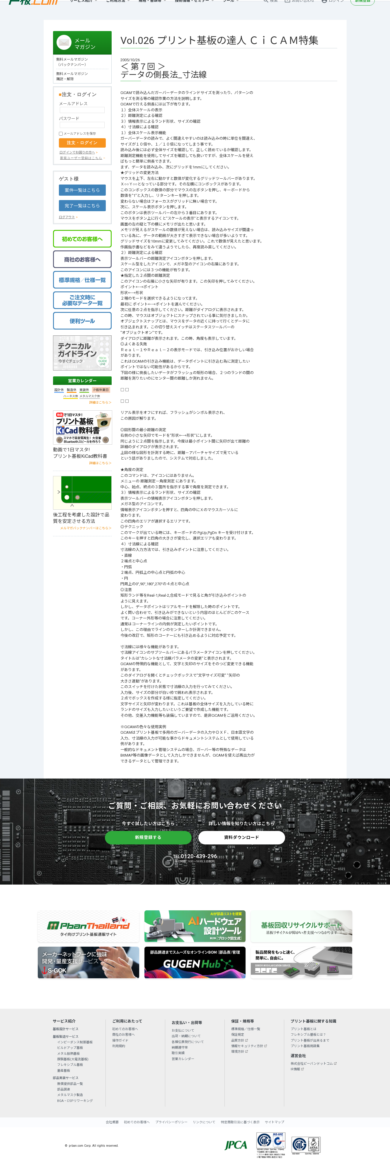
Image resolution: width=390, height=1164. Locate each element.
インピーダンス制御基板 (75, 1042)
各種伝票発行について (188, 1042)
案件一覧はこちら (82, 190)
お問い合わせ (303, 10)
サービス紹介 (81, 10)
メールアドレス (73, 103)
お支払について (183, 1030)
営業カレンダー (82, 380)
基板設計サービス (66, 1029)
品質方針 (237, 1040)
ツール (228, 10)
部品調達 (63, 1089)
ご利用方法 (115, 10)
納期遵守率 (180, 1047)
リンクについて (204, 1122)
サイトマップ (274, 1122)
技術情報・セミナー (192, 10)
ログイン (336, 10)
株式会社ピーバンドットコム (312, 1064)
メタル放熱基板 (68, 1054)
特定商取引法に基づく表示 (240, 1122)
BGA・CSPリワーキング (75, 1101)
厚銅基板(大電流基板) (72, 1059)
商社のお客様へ (123, 1035)
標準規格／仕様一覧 (245, 1029)
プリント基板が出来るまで (310, 1040)
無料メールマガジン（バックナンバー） (72, 62)
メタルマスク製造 (70, 1095)
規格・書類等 (150, 10)
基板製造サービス (66, 1037)
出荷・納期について (186, 1036)
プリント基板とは (303, 1029)
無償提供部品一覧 (70, 1084)
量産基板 (63, 1071)
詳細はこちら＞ (100, 403)
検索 (274, 10)
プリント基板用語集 (305, 1046)
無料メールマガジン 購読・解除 (72, 76)
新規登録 (362, 10)
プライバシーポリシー (171, 1122)
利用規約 (118, 1046)
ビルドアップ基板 (70, 1048)
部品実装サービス (66, 1078)
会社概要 (112, 1122)
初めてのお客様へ (125, 1029)
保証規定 (237, 1035)
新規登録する (148, 837)
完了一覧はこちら (82, 206)
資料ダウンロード (241, 837)
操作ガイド (120, 1040)
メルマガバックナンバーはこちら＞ (86, 528)
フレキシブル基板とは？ (308, 1035)
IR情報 (295, 1069)
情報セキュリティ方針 (247, 1046)
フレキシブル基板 (70, 1065)
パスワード (69, 118)
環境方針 (237, 1052)
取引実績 (178, 1053)
